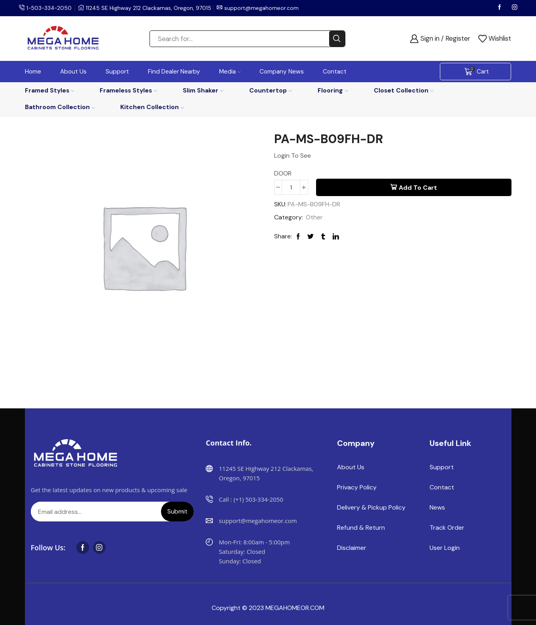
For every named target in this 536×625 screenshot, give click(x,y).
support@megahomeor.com (263, 7)
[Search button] (337, 39)
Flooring (333, 90)
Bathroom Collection (60, 107)
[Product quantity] (291, 187)
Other (314, 217)
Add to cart (418, 187)
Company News (281, 72)
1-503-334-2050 (50, 7)
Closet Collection (404, 90)
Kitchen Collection (152, 107)
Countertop (270, 90)
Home (33, 72)
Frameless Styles (128, 90)
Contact (335, 72)
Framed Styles (49, 90)
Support (117, 72)
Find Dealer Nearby (174, 72)
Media (230, 72)
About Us (73, 72)
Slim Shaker (203, 90)
